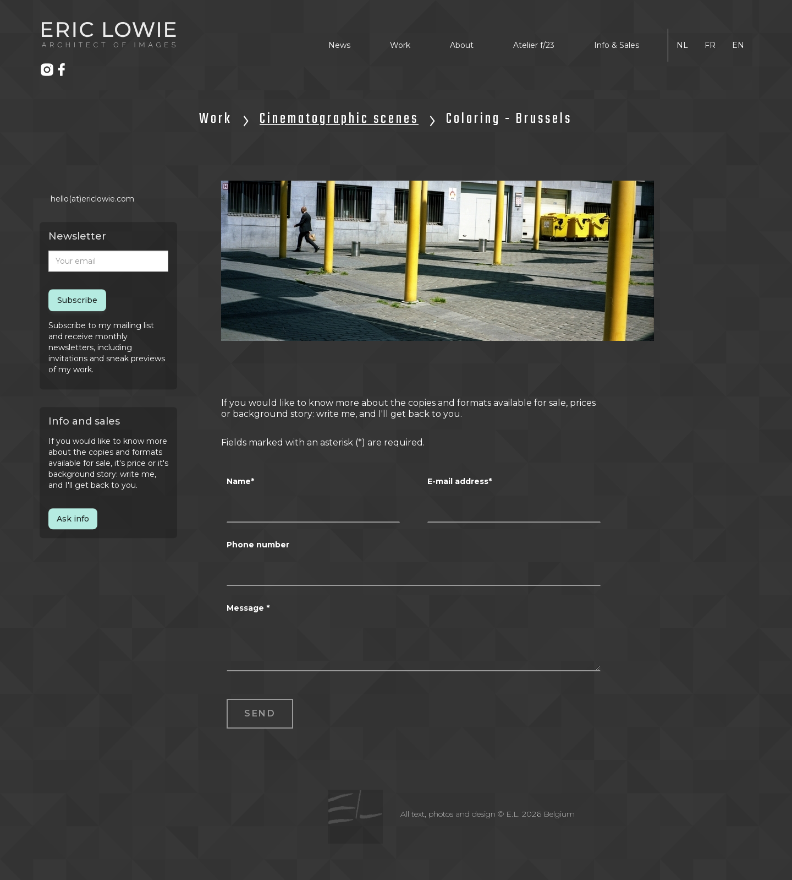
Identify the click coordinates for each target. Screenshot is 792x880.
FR (710, 45)
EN (738, 45)
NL (682, 45)
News (339, 45)
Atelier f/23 (533, 45)
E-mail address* (459, 481)
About (462, 45)
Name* (240, 481)
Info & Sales (616, 45)
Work (400, 45)
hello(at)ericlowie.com (92, 199)
